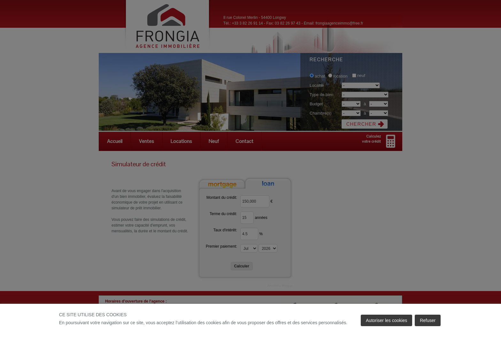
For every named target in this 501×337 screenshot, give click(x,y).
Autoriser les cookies (386, 320)
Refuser (427, 320)
